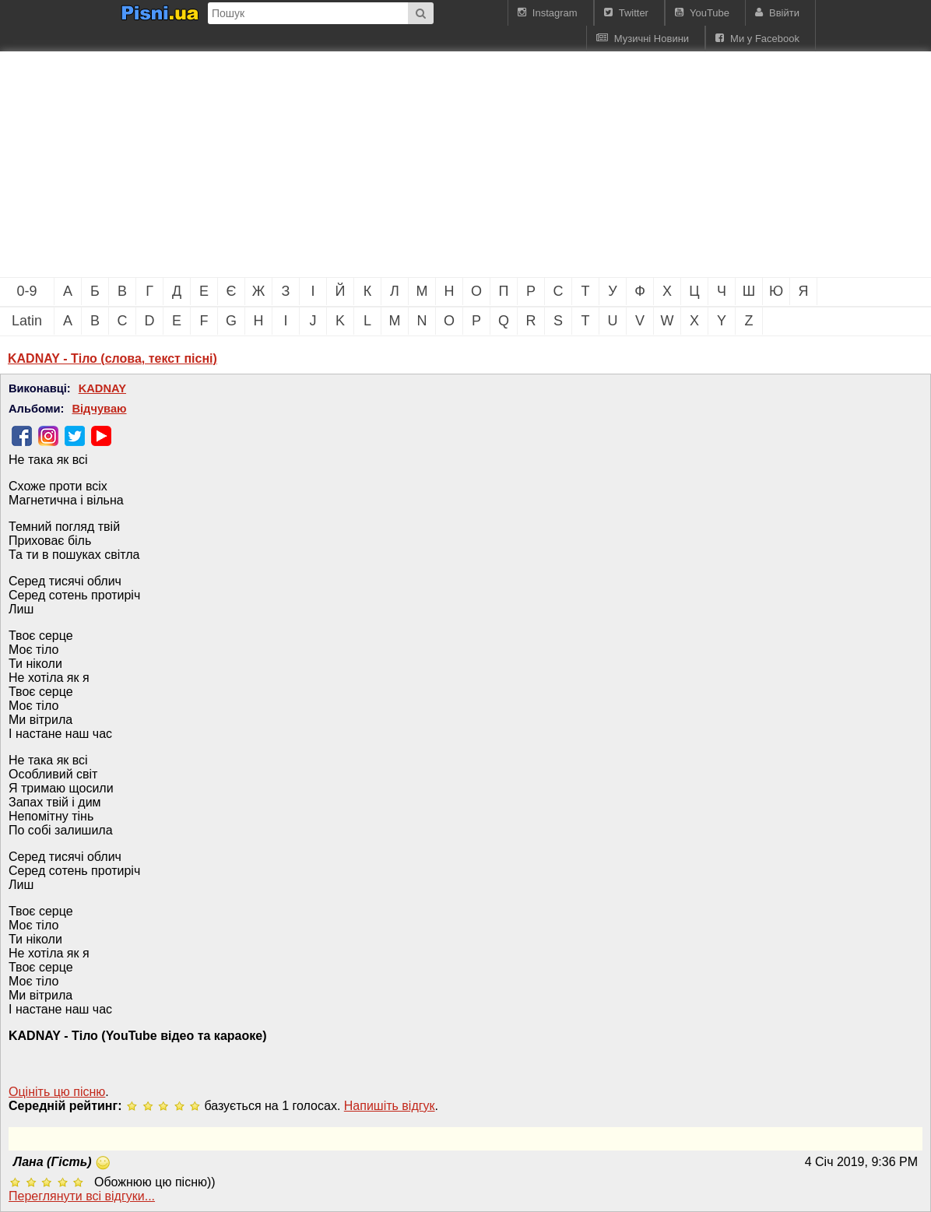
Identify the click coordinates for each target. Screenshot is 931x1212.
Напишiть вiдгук (389, 1105)
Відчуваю (99, 408)
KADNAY (102, 388)
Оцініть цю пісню (57, 1091)
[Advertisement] (264, 164)
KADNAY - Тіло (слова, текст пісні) (112, 358)
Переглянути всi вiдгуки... (82, 1196)
